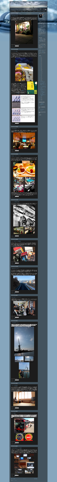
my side (14, 124)
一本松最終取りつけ (14, 322)
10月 (41, 73)
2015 (40, 68)
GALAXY (30, 11)
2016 (40, 67)
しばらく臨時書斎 (14, 385)
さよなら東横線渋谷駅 (15, 201)
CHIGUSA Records (39, 11)
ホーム (24, 478)
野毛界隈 (15, 11)
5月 (40, 78)
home (12, 11)
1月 (40, 97)
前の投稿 (35, 478)
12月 (41, 71)
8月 (40, 75)
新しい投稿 (13, 478)
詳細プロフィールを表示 (42, 35)
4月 (40, 79)
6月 (40, 77)
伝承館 (43, 52)
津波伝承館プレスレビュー (16, 297)
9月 (40, 74)
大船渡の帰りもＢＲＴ (15, 268)
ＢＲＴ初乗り (13, 413)
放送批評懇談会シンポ (15, 128)
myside (27, 11)
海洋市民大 (34, 11)
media (24, 11)
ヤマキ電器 (17, 93)
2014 (40, 69)
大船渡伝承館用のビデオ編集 (16, 448)
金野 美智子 (20, 300)
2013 (40, 70)
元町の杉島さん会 (14, 15)
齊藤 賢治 (25, 300)
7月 (40, 76)
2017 (40, 66)
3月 (40, 80)
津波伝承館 (44, 11)
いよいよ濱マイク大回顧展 (16, 241)
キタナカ (18, 11)
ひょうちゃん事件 (14, 51)
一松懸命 (21, 11)
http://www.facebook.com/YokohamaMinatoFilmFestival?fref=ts (20, 246)
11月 (41, 72)
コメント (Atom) (15, 480)
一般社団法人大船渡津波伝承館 (42, 104)
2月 (40, 96)
